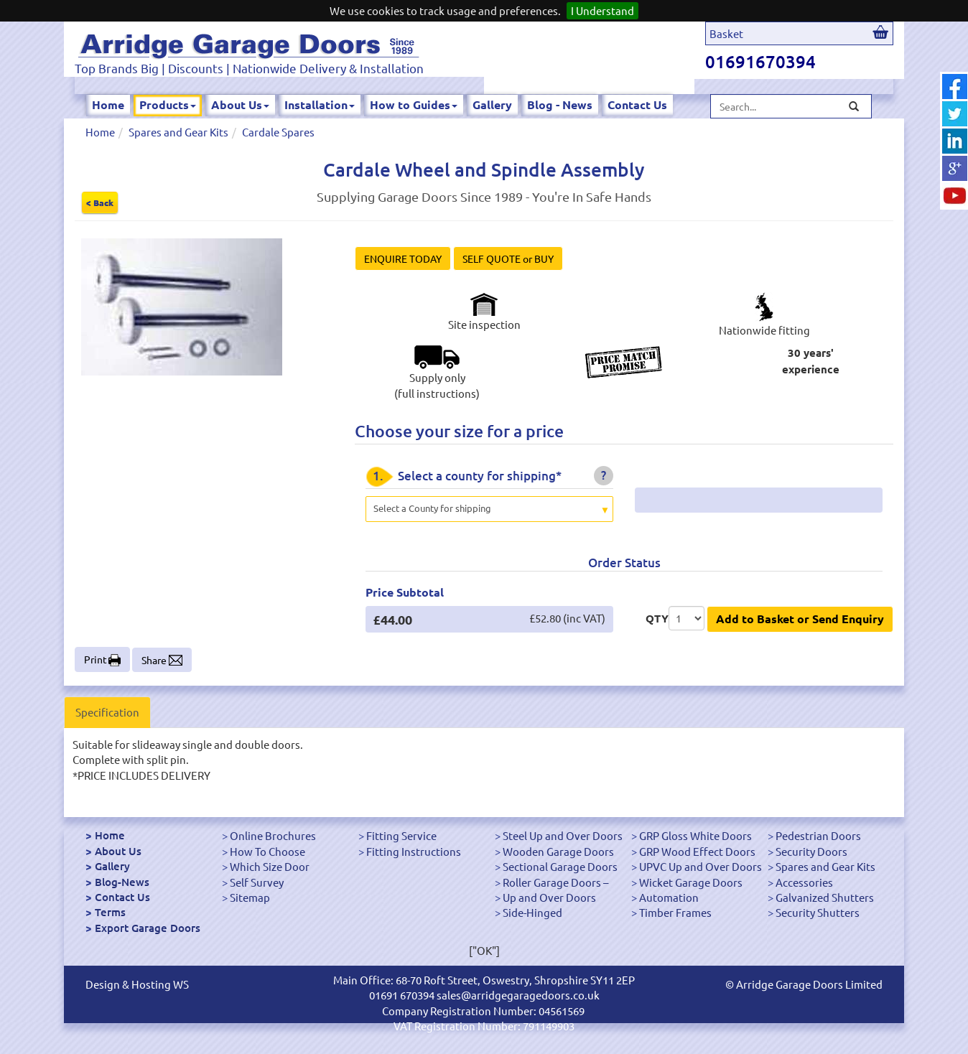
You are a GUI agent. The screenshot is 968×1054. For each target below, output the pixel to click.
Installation (319, 104)
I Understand (602, 10)
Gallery (492, 104)
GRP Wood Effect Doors (697, 851)
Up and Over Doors (549, 897)
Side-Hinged (532, 912)
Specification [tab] (107, 712)
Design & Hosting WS (137, 984)
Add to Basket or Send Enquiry (800, 618)
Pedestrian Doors (818, 835)
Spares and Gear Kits (178, 132)
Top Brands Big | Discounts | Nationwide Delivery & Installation (249, 67)
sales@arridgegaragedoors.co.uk (518, 995)
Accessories (804, 882)
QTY (657, 618)
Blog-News (122, 882)
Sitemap (250, 897)
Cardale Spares (278, 132)
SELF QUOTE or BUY (508, 258)
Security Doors (811, 851)
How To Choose (267, 851)
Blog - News (559, 104)
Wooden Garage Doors (558, 851)
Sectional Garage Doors (560, 866)
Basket (726, 33)
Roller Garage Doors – (555, 882)
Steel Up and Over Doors (563, 835)
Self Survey (257, 882)
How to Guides (413, 104)
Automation (669, 897)
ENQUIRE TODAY (403, 258)
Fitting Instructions (413, 851)
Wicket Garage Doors (691, 882)
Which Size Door (270, 866)
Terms (110, 912)
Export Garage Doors (147, 927)
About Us (240, 104)
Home (108, 104)
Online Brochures (273, 835)
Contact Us (637, 104)
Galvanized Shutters (825, 897)
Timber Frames (675, 912)
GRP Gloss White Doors (695, 835)
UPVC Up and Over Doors (700, 866)
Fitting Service (401, 835)
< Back (99, 202)
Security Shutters (818, 912)
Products (167, 104)
